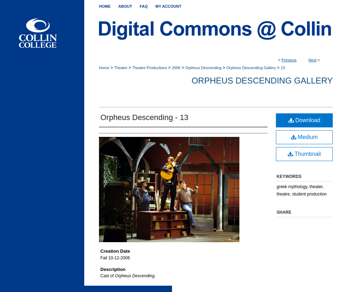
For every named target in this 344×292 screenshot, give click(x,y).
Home (104, 68)
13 (283, 68)
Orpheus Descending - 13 (144, 117)
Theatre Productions (149, 68)
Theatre (120, 68)
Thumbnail (304, 154)
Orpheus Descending (203, 68)
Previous (289, 60)
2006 (176, 68)
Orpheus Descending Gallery (251, 68)
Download (304, 120)
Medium (304, 137)
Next (313, 60)
